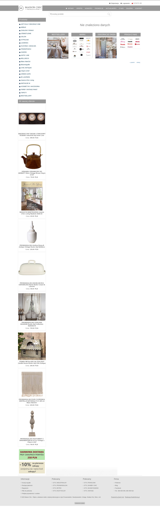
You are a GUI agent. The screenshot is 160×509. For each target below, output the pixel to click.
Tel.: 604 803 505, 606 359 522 (124, 491)
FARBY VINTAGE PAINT (29, 89)
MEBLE (23, 27)
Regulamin (25, 488)
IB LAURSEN (25, 77)
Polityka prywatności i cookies (31, 493)
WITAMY (71, 8)
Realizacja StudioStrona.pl (132, 497)
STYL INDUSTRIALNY (60, 482)
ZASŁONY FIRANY (27, 30)
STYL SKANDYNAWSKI (91, 488)
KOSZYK (137, 3)
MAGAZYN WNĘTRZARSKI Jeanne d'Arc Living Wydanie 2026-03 (32, 213)
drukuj (138, 62)
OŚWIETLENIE (26, 33)
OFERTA (79, 8)
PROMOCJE (99, 8)
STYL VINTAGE (89, 491)
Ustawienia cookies (80, 503)
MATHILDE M (25, 83)
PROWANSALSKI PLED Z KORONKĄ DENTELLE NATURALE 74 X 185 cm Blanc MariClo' (32, 401)
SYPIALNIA (25, 40)
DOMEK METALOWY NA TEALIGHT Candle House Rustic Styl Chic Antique (32, 362)
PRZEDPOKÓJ (26, 49)
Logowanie (126, 3)
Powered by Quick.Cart (117, 497)
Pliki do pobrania (27, 491)
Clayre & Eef (25, 71)
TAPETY (24, 92)
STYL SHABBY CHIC (90, 485)
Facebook (118, 488)
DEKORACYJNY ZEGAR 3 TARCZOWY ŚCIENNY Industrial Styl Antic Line (31, 134)
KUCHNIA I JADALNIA (28, 46)
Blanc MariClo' (26, 61)
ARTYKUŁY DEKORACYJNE (30, 24)
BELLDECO (25, 58)
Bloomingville (25, 64)
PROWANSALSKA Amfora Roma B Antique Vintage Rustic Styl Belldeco (32, 246)
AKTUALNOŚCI (111, 8)
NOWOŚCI (88, 8)
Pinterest (117, 482)
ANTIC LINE (25, 55)
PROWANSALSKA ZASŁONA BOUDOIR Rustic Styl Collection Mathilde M (32, 324)
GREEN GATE (26, 74)
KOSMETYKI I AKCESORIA (30, 86)
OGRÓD (24, 52)
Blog (116, 485)
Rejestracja (115, 3)
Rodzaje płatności (27, 485)
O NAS (121, 8)
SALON (23, 36)
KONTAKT (138, 8)
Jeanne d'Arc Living (27, 80)
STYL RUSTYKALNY (59, 491)
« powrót (132, 62)
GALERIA (129, 8)
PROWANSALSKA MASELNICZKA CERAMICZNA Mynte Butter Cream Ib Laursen (32, 284)
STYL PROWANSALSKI (60, 485)
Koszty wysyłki (26, 482)
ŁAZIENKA (24, 43)
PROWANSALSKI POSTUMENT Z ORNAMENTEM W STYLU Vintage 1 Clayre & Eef (31, 440)
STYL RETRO (57, 488)
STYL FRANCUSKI (90, 482)
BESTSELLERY (26, 96)
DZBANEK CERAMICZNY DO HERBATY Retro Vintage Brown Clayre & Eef (31, 173)
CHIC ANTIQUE (26, 68)
